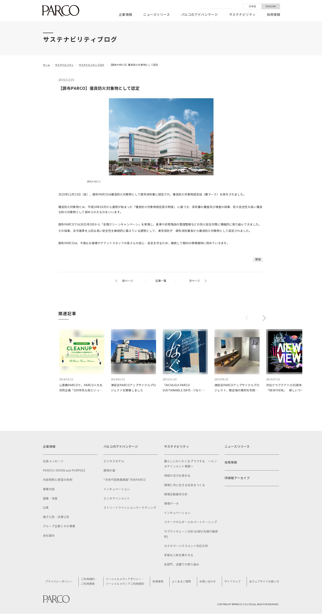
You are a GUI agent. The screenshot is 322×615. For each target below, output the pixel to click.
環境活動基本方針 (175, 495)
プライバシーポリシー (61, 582)
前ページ (128, 281)
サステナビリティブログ (95, 64)
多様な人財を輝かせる (178, 556)
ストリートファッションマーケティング (130, 508)
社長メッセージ (53, 462)
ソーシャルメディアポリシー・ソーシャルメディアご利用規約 (126, 582)
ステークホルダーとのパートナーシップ (190, 523)
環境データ (171, 504)
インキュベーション (117, 490)
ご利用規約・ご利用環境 (91, 582)
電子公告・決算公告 (56, 518)
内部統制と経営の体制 (57, 480)
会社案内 (49, 536)
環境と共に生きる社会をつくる (184, 486)
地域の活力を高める (177, 476)
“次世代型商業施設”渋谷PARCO (125, 480)
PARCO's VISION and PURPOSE (64, 471)
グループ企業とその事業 (59, 527)
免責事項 (159, 582)
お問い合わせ (207, 582)
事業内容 (49, 490)
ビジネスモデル (114, 462)
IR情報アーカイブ (238, 481)
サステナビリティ (242, 15)
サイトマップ (231, 582)
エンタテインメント (117, 499)
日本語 (252, 6)
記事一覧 (161, 281)
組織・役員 (50, 499)
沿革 (46, 508)
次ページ (194, 281)
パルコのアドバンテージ (199, 15)
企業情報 (125, 15)
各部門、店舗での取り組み (181, 565)
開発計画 (109, 471)
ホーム (47, 64)
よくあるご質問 (182, 582)
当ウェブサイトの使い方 (263, 582)
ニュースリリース (156, 15)
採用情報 (273, 15)
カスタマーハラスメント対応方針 (186, 547)
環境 (258, 259)
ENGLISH (271, 6)
